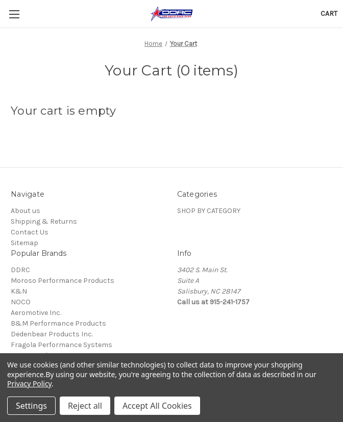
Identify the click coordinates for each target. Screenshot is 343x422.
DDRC (20, 270)
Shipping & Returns (44, 221)
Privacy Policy (29, 383)
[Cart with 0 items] (329, 13)
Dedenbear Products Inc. (52, 334)
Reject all (85, 405)
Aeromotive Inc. (36, 312)
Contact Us (29, 232)
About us (25, 210)
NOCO (21, 302)
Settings (31, 405)
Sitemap (24, 243)
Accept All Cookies (157, 405)
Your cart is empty (63, 111)
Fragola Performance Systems (61, 344)
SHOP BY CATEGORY (208, 210)
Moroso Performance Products (62, 280)
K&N (19, 291)
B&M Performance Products (58, 323)
